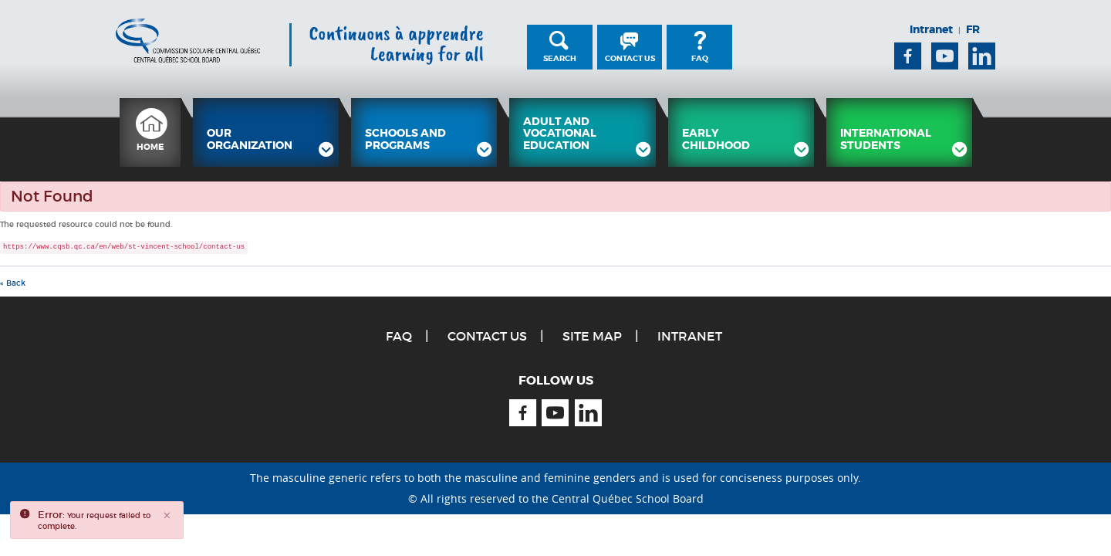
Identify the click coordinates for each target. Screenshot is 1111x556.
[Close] (167, 516)
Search (559, 58)
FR (973, 29)
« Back (12, 283)
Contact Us (630, 58)
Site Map (592, 336)
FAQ (699, 58)
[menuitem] (150, 132)
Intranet (931, 29)
